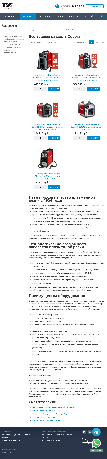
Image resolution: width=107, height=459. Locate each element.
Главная (6, 431)
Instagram (84, 432)
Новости (73, 16)
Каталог (28, 16)
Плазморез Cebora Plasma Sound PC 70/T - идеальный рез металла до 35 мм (47, 127)
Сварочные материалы (12, 441)
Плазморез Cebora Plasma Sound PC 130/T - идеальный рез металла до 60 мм (47, 77)
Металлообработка (51, 441)
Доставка (44, 16)
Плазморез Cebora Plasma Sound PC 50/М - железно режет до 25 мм (86, 127)
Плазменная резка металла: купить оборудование (53, 407)
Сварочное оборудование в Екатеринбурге (50, 414)
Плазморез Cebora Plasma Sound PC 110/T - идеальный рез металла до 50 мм (86, 77)
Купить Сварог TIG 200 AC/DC (44, 410)
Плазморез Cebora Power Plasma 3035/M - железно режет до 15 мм (47, 176)
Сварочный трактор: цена (43, 417)
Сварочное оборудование (54, 431)
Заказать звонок (94, 6)
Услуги (59, 16)
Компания (11, 16)
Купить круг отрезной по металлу (46, 420)
